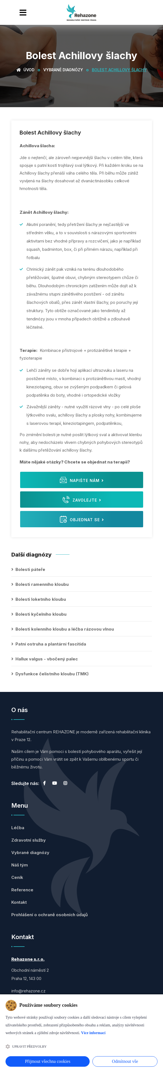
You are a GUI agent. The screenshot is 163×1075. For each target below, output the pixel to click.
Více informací (93, 1033)
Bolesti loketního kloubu (40, 599)
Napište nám (82, 480)
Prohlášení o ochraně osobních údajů (49, 914)
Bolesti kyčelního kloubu (40, 614)
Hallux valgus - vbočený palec (46, 659)
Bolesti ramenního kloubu (42, 584)
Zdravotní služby (28, 840)
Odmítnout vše (125, 1061)
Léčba (17, 827)
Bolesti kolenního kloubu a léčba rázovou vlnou (64, 629)
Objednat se (82, 519)
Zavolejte (82, 500)
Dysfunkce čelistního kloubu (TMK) (52, 673)
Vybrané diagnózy (63, 69)
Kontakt (19, 902)
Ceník (17, 877)
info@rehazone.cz (28, 991)
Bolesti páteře (30, 569)
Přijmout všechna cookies (47, 1061)
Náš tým (19, 865)
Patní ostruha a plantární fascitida (50, 644)
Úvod (25, 69)
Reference (22, 889)
